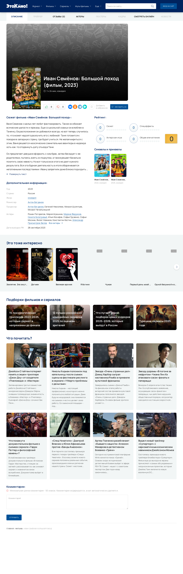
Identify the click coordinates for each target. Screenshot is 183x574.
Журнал (36, 6)
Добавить (98, 106)
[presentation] (176, 267)
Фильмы (50, 6)
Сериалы (64, 6)
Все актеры (55, 223)
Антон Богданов (36, 202)
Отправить (14, 517)
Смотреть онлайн (144, 16)
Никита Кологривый (37, 217)
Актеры (80, 16)
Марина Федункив (72, 214)
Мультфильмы (82, 6)
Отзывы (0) (59, 16)
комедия (32, 197)
